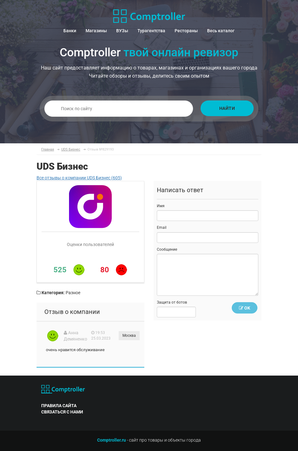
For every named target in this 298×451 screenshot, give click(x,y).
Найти (227, 108)
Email (161, 227)
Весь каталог (221, 30)
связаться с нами (62, 411)
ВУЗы (122, 30)
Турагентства (151, 30)
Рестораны (186, 30)
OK (244, 307)
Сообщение (167, 249)
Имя (161, 206)
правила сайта (59, 405)
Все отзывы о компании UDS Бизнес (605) (79, 177)
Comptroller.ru (111, 440)
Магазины (96, 30)
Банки (69, 30)
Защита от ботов (172, 302)
